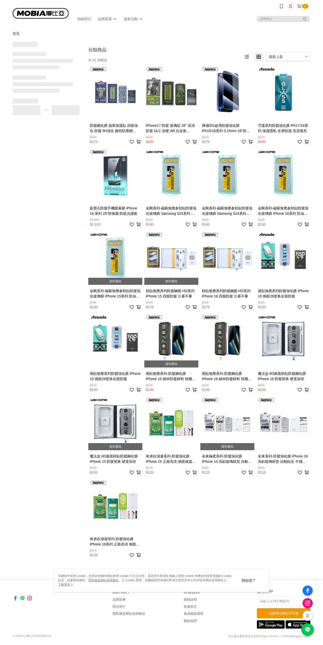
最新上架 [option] (276, 57)
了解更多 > (65, 584)
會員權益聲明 (193, 614)
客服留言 (190, 606)
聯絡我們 (190, 621)
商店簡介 (119, 606)
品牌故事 (119, 599)
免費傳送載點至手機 (283, 613)
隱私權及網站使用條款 (129, 614)
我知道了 (248, 580)
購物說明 (190, 599)
